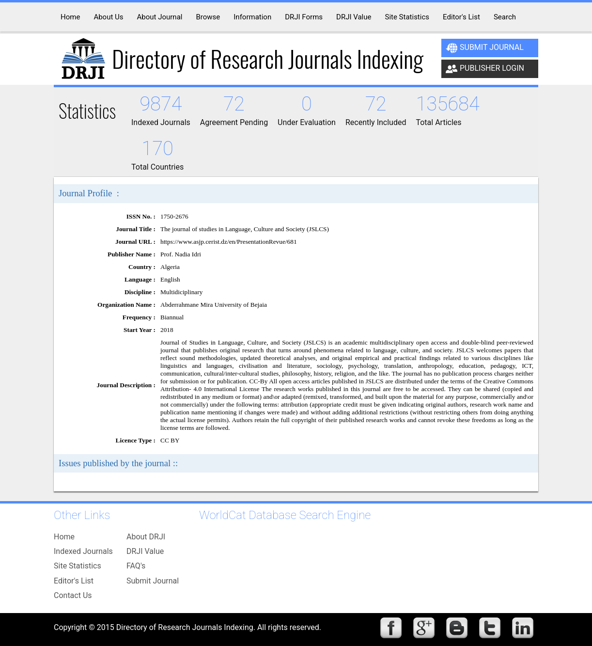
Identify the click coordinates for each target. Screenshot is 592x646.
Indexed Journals (83, 551)
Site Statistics (77, 565)
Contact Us (73, 595)
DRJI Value (145, 551)
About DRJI (145, 536)
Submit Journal (485, 48)
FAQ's (135, 565)
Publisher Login (485, 69)
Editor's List (73, 580)
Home (64, 536)
